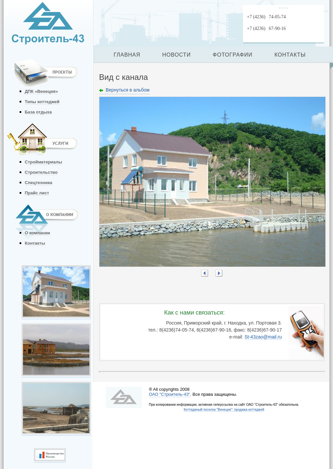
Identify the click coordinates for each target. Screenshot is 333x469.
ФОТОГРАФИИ (233, 55)
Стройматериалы (43, 161)
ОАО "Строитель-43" (169, 394)
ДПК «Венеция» (41, 91)
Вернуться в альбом (128, 90)
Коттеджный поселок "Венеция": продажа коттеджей (224, 409)
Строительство (41, 172)
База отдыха (38, 112)
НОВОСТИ (176, 55)
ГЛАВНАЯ (127, 55)
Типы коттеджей (42, 101)
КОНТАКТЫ (290, 55)
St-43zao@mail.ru (263, 337)
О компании (37, 232)
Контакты (35, 243)
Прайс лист (37, 192)
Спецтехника (39, 182)
